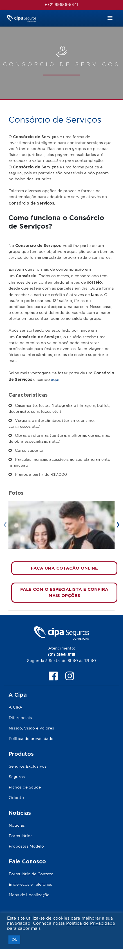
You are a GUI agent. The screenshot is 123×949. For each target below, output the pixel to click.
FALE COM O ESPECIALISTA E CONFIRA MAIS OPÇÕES (64, 592)
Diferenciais (20, 718)
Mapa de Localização (29, 895)
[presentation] (5, 525)
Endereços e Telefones (30, 884)
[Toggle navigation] (110, 18)
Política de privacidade (31, 738)
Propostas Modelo (26, 846)
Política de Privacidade (90, 923)
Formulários (20, 836)
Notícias (17, 825)
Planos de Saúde (25, 787)
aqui (55, 379)
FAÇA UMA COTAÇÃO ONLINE (64, 568)
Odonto (16, 798)
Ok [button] (14, 939)
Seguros (17, 777)
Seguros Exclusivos (27, 766)
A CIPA (15, 707)
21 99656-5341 (61, 4)
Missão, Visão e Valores (31, 728)
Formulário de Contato (31, 874)
